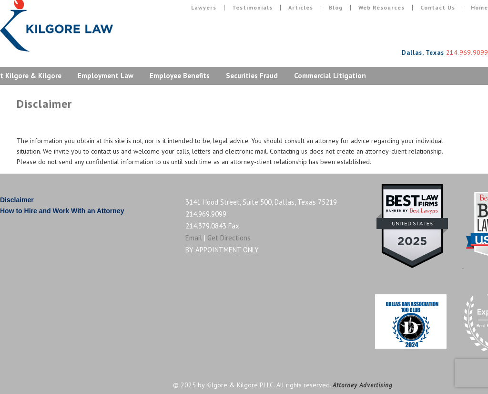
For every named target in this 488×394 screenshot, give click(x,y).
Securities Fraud (252, 75)
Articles (300, 7)
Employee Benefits (180, 75)
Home (479, 7)
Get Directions (229, 237)
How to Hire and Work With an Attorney (62, 211)
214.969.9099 (205, 213)
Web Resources (381, 7)
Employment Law (105, 75)
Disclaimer (17, 200)
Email (193, 237)
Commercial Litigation (330, 75)
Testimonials (252, 7)
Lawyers (203, 7)
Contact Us (437, 7)
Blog (336, 7)
